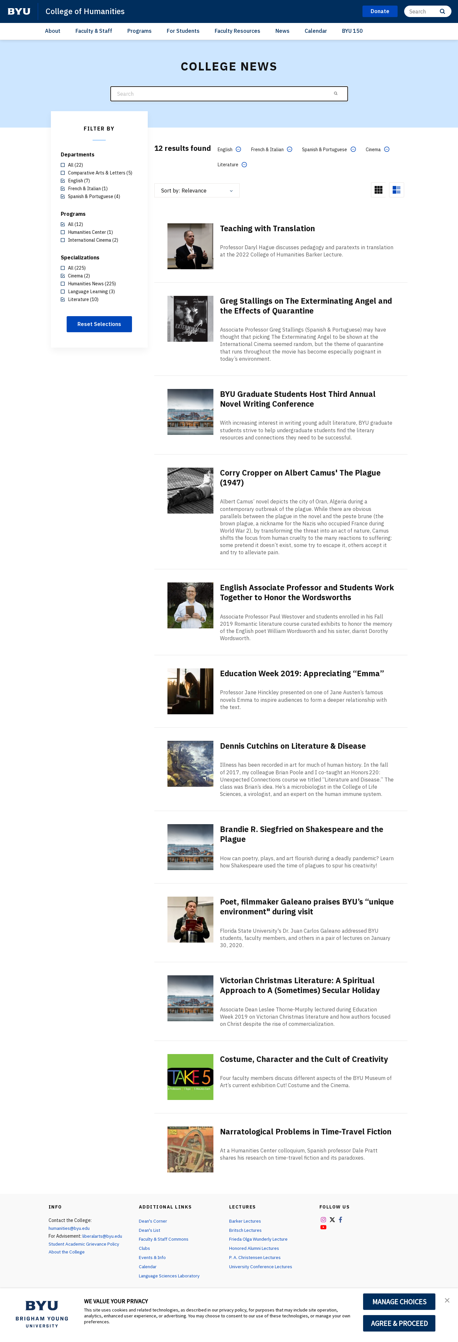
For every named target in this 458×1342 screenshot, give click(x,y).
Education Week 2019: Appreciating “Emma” (304, 672)
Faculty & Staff (94, 31)
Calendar (316, 31)
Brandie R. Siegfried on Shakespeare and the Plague (304, 833)
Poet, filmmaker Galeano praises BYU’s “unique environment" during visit (293, 905)
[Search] (427, 11)
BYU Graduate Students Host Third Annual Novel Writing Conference (300, 398)
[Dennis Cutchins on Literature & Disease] (190, 762)
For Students (183, 31)
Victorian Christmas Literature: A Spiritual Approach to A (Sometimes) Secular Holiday (303, 983)
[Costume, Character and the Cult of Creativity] (190, 1075)
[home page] (19, 11)
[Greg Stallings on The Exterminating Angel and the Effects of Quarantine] (190, 318)
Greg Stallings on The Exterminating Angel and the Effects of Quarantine (300, 305)
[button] (447, 1300)
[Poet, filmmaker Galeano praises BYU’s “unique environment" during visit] (190, 918)
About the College (67, 1250)
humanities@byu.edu (70, 1227)
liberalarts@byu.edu (103, 1234)
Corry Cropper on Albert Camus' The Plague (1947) (302, 477)
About (52, 31)
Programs (139, 31)
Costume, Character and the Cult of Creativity (306, 1057)
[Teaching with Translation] (190, 246)
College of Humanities (86, 11)
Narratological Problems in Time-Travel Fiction (294, 1135)
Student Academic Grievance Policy (85, 1242)
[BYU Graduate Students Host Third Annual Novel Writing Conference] (190, 411)
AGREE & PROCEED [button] (399, 1323)
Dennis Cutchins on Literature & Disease (295, 745)
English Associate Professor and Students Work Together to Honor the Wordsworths (299, 591)
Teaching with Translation (269, 228)
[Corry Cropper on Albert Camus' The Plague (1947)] (190, 489)
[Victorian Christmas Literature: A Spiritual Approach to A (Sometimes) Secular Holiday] (190, 996)
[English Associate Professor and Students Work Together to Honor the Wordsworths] (190, 604)
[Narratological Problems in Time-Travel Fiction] (190, 1147)
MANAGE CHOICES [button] (399, 1301)
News (282, 31)
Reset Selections (99, 324)
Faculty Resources (237, 31)
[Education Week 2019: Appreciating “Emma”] (190, 690)
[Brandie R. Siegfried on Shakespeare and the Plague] (190, 846)
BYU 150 (352, 31)
